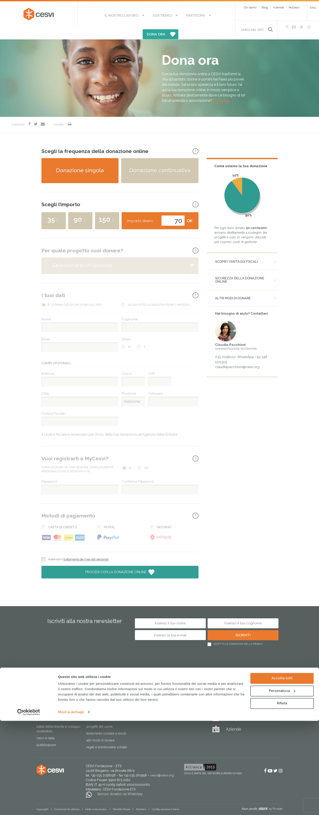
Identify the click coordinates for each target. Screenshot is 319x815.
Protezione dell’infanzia (53, 708)
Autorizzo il (78, 547)
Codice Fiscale (53, 402)
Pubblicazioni (46, 733)
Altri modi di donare (233, 286)
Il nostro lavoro (106, 14)
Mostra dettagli (71, 806)
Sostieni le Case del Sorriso (105, 690)
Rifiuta (282, 798)
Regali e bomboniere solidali (106, 735)
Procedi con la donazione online (116, 560)
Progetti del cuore (99, 715)
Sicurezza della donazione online (239, 268)
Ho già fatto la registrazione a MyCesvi (159, 293)
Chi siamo (250, 7)
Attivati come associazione (155, 696)
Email (45, 327)
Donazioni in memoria (102, 708)
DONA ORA (203, 14)
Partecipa (167, 14)
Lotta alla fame (46, 701)
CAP (151, 362)
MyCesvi (294, 7)
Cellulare (155, 382)
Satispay (164, 515)
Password (49, 470)
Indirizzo (47, 362)
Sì (130, 456)
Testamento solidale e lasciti (106, 722)
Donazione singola (80, 158)
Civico (126, 362)
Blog (265, 7)
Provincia (129, 382)
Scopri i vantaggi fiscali (236, 250)
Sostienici (140, 14)
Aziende (278, 7)
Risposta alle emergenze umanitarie (54, 692)
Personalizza (282, 785)
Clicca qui (221, 89)
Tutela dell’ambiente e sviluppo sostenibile (58, 717)
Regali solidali (239, 684)
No (146, 456)
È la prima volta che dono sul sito (75, 293)
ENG (313, 7)
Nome (46, 307)
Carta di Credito (62, 515)
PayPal (109, 515)
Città (45, 382)
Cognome (130, 307)
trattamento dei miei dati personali (86, 547)
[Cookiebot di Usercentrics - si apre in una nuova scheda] (28, 806)
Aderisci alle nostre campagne (157, 690)
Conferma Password (138, 470)
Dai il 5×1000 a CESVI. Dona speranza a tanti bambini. (105, 699)
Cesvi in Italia (45, 726)
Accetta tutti (282, 773)
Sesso (126, 327)
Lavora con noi (146, 703)
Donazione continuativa (160, 158)
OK (190, 209)
